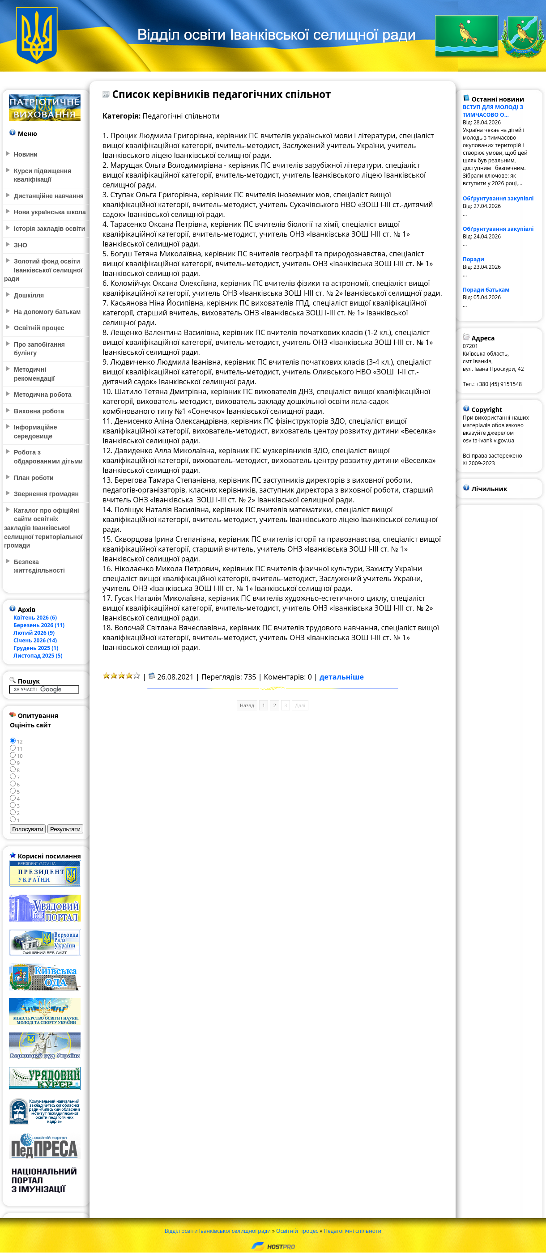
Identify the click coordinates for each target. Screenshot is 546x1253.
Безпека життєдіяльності (39, 566)
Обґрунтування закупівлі (498, 198)
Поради (473, 259)
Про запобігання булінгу (39, 349)
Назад (247, 705)
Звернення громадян (46, 493)
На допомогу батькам (47, 311)
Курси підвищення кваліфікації (42, 175)
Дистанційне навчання (49, 196)
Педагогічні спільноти (352, 1231)
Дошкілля (29, 295)
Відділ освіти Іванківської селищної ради (218, 1231)
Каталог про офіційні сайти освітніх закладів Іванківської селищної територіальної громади (43, 528)
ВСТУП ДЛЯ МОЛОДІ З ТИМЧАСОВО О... (493, 111)
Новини (26, 154)
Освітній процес (297, 1231)
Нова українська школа (50, 212)
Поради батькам (486, 289)
